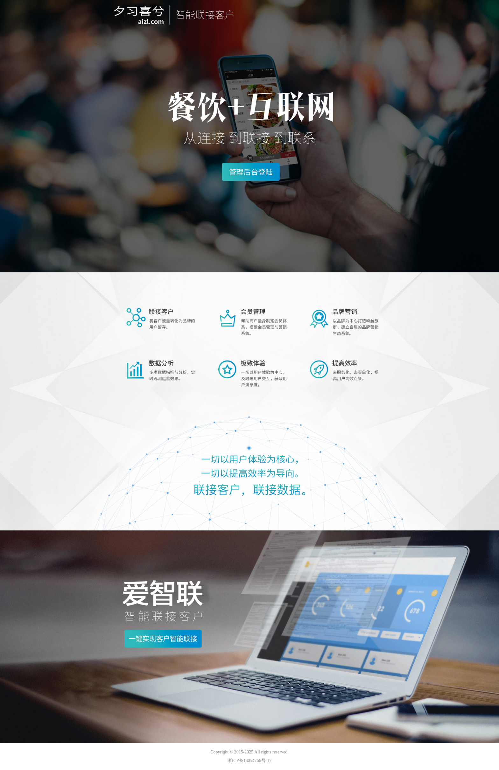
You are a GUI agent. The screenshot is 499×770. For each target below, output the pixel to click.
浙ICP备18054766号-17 (249, 760)
